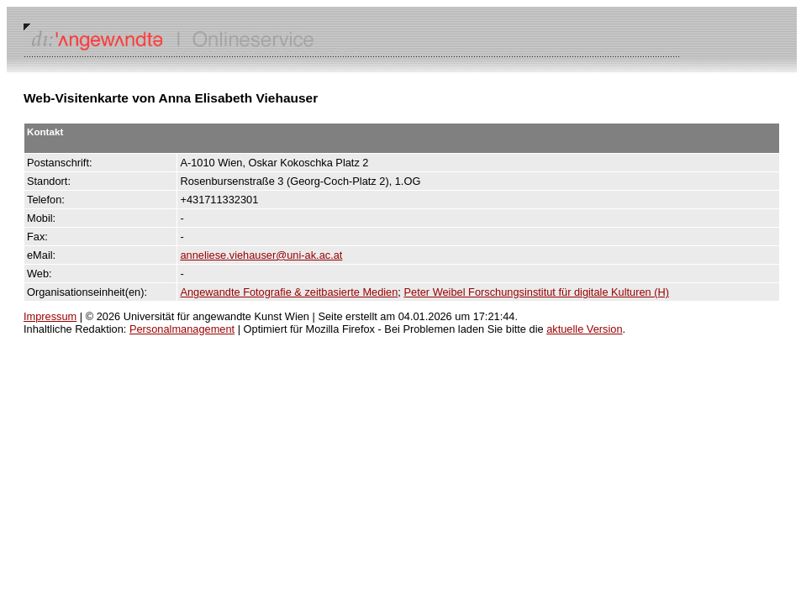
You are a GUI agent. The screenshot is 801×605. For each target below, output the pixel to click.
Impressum (50, 316)
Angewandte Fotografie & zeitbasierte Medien (289, 292)
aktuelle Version (584, 329)
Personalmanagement (182, 329)
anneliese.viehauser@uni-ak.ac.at (261, 255)
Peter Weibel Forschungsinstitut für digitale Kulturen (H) (536, 292)
